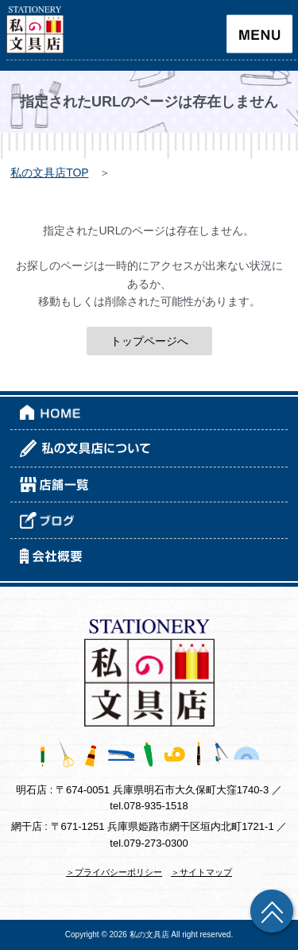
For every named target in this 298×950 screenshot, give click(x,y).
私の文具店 (149, 934)
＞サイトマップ (201, 872)
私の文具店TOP (49, 172)
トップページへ (149, 341)
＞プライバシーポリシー (114, 872)
